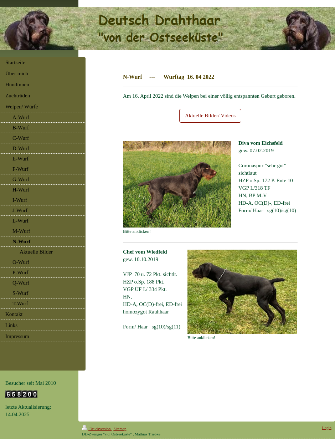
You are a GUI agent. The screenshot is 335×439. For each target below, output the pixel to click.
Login (326, 427)
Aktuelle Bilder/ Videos (210, 115)
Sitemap (119, 429)
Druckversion (97, 429)
